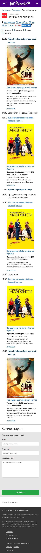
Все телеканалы (12, 538)
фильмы (8, 30)
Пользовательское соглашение (17, 543)
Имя (4, 439)
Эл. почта (6, 449)
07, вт (25, 22)
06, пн (18, 22)
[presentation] (18, 483)
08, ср (31, 22)
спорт (28, 30)
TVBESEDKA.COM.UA (20, 510)
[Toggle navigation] (4, 3)
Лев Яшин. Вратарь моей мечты (22, 87)
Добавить (20, 492)
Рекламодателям (12, 547)
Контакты (9, 550)
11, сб (18, 25)
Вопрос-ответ (11, 535)
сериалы (18, 30)
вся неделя (9, 22)
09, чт (4, 25)
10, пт (11, 25)
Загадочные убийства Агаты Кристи (20, 167)
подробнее (11, 108)
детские (8, 33)
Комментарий (8, 458)
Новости (9, 532)
